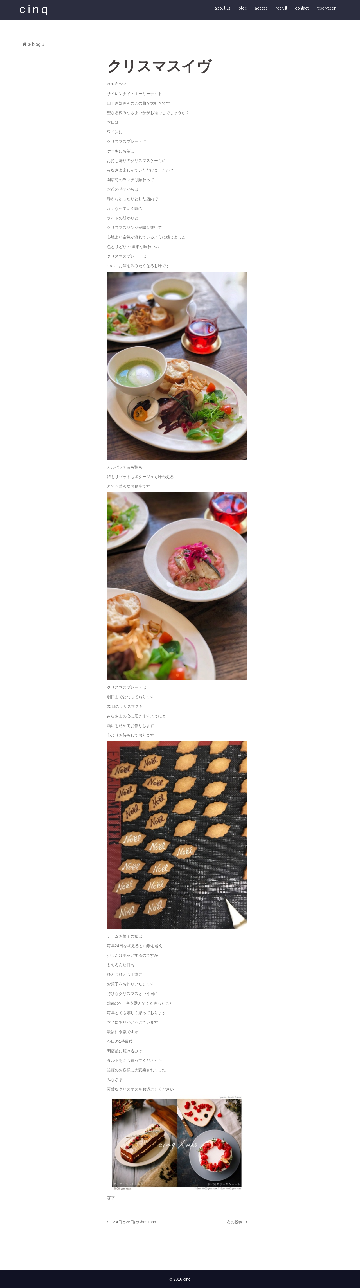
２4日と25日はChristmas (134, 1223)
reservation (326, 9)
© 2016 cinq (180, 1280)
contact (302, 9)
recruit (281, 9)
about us (223, 9)
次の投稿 (234, 1223)
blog (242, 9)
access (261, 9)
